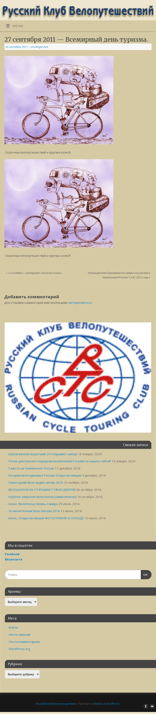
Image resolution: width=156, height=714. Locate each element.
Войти (13, 627)
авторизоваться (80, 303)
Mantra (98, 703)
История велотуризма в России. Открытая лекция (44, 475)
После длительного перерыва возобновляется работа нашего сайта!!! (59, 461)
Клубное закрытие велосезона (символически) (42, 497)
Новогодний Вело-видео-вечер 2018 (35, 482)
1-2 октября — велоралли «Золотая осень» (34, 273)
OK (144, 574)
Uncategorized (39, 47)
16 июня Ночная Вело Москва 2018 (34, 511)
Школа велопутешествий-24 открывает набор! (42, 454)
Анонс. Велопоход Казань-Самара (33, 504)
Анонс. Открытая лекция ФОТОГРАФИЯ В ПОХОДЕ (46, 518)
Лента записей (19, 634)
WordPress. (113, 703)
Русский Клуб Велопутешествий (56, 703)
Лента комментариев (24, 642)
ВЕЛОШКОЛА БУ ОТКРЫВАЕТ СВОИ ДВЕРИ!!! (41, 490)
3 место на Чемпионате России (31, 468)
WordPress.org (19, 649)
